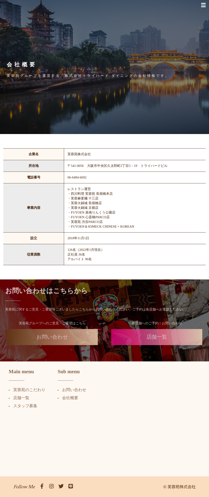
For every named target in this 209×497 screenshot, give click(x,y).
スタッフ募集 (22, 406)
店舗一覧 (156, 339)
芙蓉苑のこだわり (26, 390)
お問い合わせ (52, 339)
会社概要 (67, 398)
